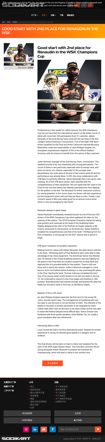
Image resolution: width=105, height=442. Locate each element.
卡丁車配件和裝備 (64, 399)
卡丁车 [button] (34, 15)
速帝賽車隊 (61, 389)
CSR (32, 407)
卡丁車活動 (61, 392)
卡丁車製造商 (62, 386)
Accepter (84, 6)
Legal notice (68, 438)
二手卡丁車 (9, 390)
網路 (32, 399)
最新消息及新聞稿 (38, 401)
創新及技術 (35, 389)
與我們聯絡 (27, 420)
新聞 (8, 22)
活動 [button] (53, 15)
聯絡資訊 (70, 15)
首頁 (3, 22)
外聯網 (78, 420)
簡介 (32, 386)
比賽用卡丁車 (10, 382)
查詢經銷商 (27, 413)
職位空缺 (34, 404)
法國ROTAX (61, 401)
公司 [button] (44, 15)
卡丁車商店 (61, 395)
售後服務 (34, 395)
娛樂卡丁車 (9, 386)
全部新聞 (53, 363)
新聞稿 (14, 22)
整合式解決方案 (37, 392)
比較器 (78, 413)
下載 (61, 15)
